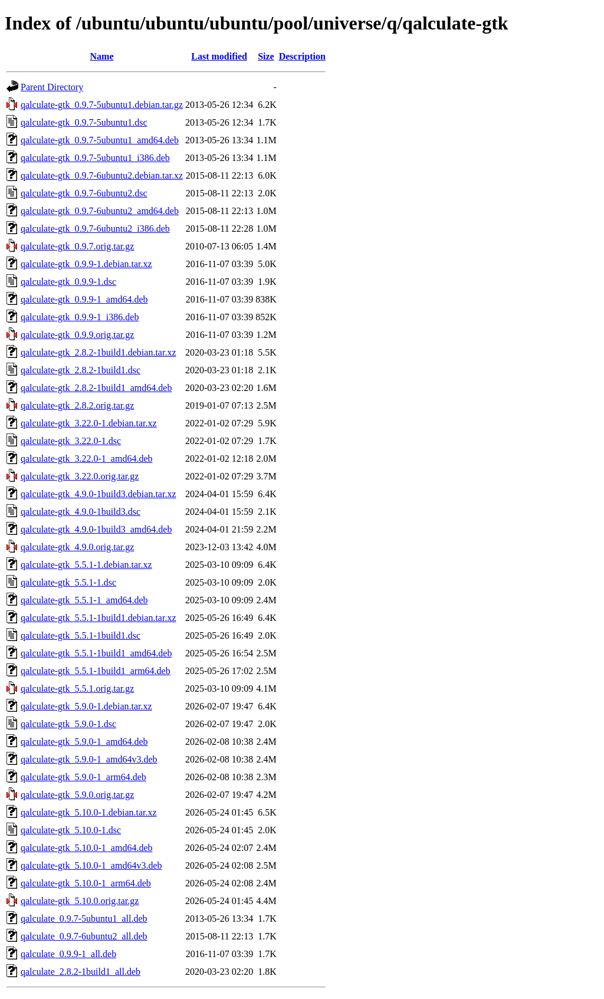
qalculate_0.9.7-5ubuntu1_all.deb (84, 918)
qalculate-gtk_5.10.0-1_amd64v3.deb (91, 865)
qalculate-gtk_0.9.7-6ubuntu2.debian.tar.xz (102, 175)
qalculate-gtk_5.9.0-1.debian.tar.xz (86, 706)
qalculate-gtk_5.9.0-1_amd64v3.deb (89, 759)
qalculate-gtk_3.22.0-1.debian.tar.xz (89, 423)
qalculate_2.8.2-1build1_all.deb (80, 972)
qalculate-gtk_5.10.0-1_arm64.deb (86, 883)
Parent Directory (52, 87)
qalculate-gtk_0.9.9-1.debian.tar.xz (86, 264)
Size (266, 56)
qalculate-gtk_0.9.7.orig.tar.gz (77, 246)
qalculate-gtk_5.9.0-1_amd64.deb (84, 742)
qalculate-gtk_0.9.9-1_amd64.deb (84, 299)
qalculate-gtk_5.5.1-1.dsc (68, 582)
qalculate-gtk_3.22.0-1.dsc (71, 441)
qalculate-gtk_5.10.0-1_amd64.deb (87, 848)
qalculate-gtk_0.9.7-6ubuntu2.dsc (84, 193)
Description (302, 56)
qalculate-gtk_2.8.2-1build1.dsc (80, 370)
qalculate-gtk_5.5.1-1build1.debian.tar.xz (98, 618)
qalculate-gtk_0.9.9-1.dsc (68, 282)
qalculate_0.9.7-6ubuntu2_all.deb (84, 936)
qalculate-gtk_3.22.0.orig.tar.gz (80, 476)
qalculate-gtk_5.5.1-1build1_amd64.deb (96, 653)
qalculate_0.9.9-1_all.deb (68, 954)
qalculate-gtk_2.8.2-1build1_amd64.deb (96, 388)
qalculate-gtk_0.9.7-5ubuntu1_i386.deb (95, 158)
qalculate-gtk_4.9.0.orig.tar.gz (77, 547)
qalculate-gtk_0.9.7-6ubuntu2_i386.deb (95, 229)
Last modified (219, 56)
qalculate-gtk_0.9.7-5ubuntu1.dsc (84, 122)
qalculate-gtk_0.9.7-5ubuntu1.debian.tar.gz (102, 105)
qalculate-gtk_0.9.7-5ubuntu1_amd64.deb (100, 140)
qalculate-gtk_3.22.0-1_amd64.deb (87, 459)
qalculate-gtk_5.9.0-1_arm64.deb (83, 777)
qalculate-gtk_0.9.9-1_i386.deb (80, 317)
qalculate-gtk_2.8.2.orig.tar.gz (77, 405)
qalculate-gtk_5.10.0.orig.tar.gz (80, 901)
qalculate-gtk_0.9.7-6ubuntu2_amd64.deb (100, 211)
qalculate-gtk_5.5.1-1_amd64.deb (84, 600)
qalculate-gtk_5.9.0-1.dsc (68, 724)
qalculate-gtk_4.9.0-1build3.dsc (80, 512)
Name (102, 56)
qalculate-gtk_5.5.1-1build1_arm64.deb (95, 671)
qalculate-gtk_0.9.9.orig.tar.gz (77, 335)
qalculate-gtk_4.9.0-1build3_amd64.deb (96, 529)
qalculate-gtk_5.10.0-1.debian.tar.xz (89, 812)
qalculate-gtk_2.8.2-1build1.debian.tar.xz (98, 352)
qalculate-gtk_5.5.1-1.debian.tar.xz (86, 565)
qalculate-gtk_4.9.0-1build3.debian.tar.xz (98, 494)
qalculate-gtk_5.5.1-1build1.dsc (80, 635)
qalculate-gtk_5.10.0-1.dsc (71, 830)
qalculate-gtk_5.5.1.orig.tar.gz (77, 688)
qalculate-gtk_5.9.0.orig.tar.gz (77, 795)
